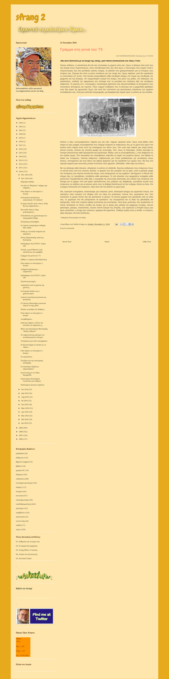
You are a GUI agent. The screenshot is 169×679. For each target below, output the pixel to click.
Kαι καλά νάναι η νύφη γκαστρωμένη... (29, 210)
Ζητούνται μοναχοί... (29, 281)
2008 (21, 432)
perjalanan (20, 453)
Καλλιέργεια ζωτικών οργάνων (32, 385)
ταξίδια (19, 525)
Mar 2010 (25, 416)
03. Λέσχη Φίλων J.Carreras (26, 550)
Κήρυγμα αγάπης (27, 182)
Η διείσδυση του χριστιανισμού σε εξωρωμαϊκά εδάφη (34, 217)
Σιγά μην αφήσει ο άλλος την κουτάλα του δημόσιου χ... (32, 324)
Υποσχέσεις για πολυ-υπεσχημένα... (34, 341)
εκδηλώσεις (20, 479)
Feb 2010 (25, 419)
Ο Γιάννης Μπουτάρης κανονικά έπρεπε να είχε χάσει (33, 304)
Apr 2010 (25, 412)
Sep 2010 (25, 393)
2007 (21, 435)
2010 (21, 171)
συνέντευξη (20, 521)
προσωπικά (20, 517)
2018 (21, 141)
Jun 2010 (25, 404)
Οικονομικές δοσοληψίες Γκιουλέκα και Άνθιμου (31, 380)
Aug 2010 (25, 397)
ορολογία (19, 508)
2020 (21, 134)
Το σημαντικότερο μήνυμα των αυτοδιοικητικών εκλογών (32, 336)
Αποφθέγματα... (27, 319)
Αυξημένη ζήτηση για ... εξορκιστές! (30, 270)
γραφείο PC (20, 470)
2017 (21, 145)
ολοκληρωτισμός (22, 500)
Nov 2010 (25, 178)
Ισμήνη (19, 487)
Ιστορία (19, 491)
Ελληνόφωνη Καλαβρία (30, 222)
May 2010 (25, 408)
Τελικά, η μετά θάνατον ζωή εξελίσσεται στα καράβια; (32, 250)
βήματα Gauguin (22, 462)
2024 (21, 123)
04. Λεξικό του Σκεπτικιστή (26, 554)
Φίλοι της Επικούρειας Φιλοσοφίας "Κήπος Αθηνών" (34, 330)
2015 (21, 153)
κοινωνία (70, 228)
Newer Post (66, 242)
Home (107, 242)
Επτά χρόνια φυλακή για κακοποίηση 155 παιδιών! (32, 198)
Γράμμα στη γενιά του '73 (30, 256)
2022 (21, 130)
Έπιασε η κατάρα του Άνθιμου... (33, 309)
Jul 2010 (24, 400)
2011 (21, 167)
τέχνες (18, 529)
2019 (21, 138)
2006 (21, 439)
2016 (21, 149)
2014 (21, 156)
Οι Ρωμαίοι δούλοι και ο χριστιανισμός (30, 292)
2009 (21, 428)
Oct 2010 (25, 389)
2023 (21, 126)
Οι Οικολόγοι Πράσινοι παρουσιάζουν (30, 368)
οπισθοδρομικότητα (23, 504)
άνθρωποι (19, 458)
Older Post (147, 242)
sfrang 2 (30, 17)
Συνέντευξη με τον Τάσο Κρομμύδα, (30, 374)
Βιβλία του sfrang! (24, 588)
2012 (21, 164)
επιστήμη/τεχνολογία (24, 483)
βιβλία (18, 466)
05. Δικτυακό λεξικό (24, 558)
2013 (21, 160)
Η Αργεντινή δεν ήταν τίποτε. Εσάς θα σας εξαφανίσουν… (34, 204)
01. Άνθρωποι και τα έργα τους (28, 541)
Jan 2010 (25, 423)
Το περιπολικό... (27, 357)
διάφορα (19, 474)
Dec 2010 (25, 175)
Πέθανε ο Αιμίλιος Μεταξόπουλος (34, 259)
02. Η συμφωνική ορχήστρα (26, 546)
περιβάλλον (20, 512)
